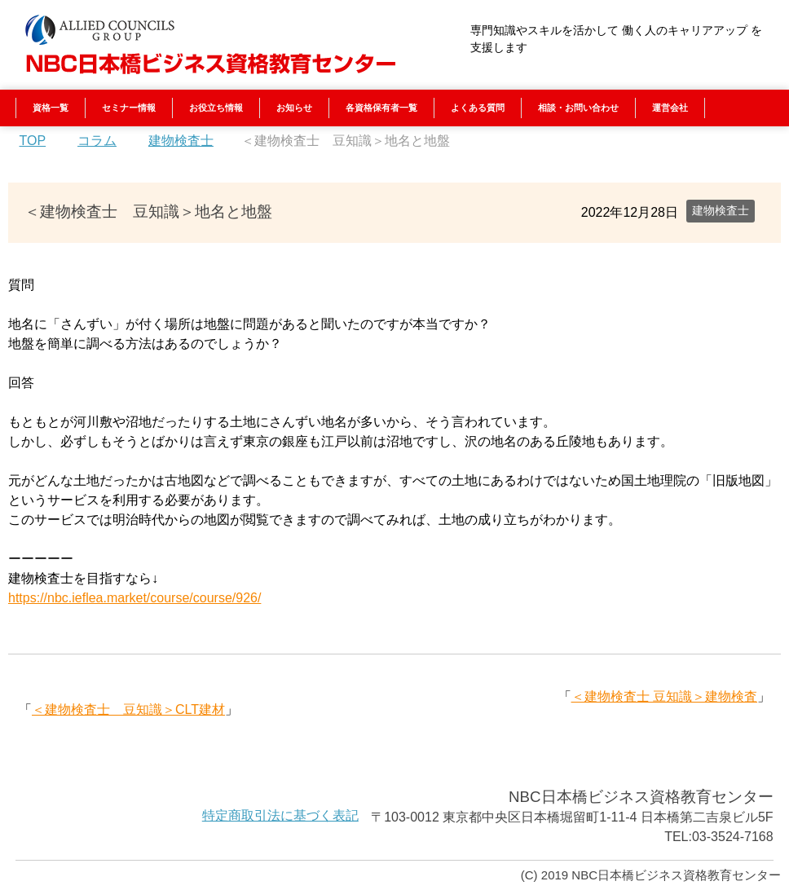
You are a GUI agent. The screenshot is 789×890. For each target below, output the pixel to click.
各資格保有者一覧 (381, 107)
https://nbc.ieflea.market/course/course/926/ (134, 598)
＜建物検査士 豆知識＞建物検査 (664, 696)
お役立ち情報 (216, 107)
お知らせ (294, 107)
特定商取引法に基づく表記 (280, 815)
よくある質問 (478, 107)
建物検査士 (720, 210)
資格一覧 (50, 107)
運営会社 (670, 107)
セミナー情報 (129, 107)
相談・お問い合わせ (578, 107)
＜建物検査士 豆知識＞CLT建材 (128, 709)
